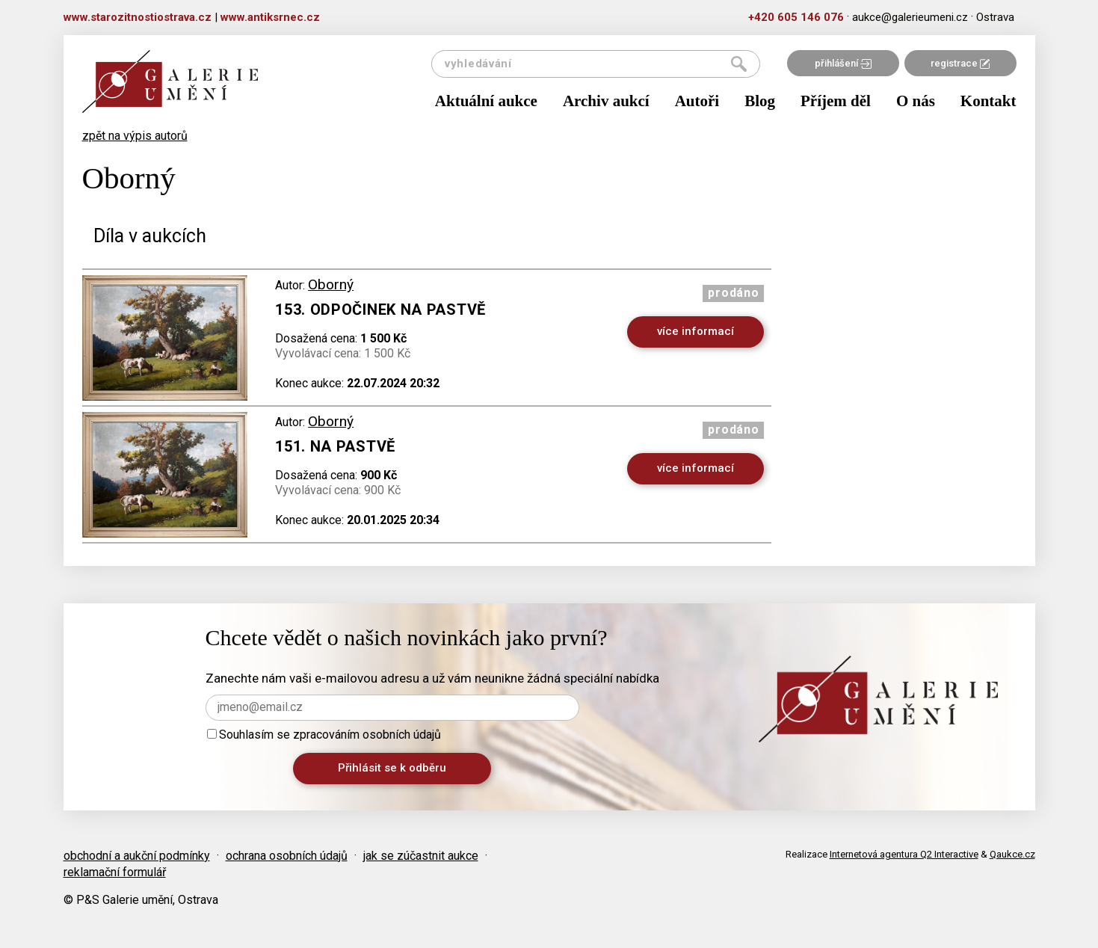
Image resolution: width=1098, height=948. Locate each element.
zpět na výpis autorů (135, 136)
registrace (960, 63)
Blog (759, 101)
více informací (695, 331)
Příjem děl (836, 101)
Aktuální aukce (486, 101)
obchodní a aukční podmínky (137, 856)
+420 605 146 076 (796, 17)
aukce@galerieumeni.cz (910, 17)
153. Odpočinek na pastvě (380, 309)
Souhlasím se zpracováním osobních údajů (324, 734)
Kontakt (988, 101)
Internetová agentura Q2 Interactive (904, 854)
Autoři (697, 101)
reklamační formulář (115, 872)
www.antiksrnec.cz (270, 17)
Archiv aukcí (606, 101)
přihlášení (843, 63)
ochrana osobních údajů (287, 856)
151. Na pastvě (335, 446)
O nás (915, 101)
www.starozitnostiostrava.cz (138, 17)
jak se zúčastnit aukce (420, 856)
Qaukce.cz (1012, 854)
